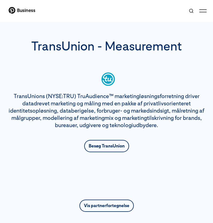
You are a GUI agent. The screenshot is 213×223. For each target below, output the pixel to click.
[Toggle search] (191, 11)
